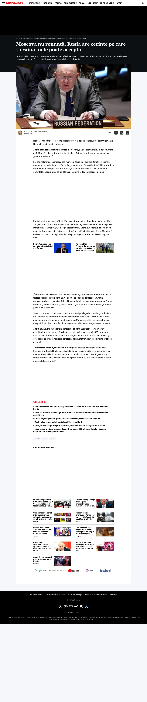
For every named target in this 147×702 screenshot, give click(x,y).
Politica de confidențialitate (96, 595)
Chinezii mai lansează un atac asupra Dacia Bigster (42, 559)
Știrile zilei (34, 3)
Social (82, 3)
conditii (37, 439)
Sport (119, 3)
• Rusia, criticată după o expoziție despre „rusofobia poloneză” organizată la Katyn (69, 425)
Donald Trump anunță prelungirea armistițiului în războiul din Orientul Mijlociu (85, 503)
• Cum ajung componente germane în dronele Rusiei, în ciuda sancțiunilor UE (66, 418)
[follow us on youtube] (73, 570)
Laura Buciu (28, 134)
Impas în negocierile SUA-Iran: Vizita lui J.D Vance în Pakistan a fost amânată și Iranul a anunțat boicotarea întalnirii (43, 503)
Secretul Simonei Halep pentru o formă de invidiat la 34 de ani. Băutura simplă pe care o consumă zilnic (85, 546)
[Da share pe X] (121, 133)
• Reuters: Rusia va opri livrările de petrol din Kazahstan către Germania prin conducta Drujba (70, 408)
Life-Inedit (93, 3)
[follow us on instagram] (90, 570)
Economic (47, 3)
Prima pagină (20, 38)
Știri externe (70, 3)
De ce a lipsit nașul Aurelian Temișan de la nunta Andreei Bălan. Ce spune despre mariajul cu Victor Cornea (42, 531)
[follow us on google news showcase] (57, 570)
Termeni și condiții (75, 595)
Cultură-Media (107, 3)
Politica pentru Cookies (56, 595)
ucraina (52, 439)
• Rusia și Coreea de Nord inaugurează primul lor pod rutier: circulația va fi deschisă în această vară (70, 413)
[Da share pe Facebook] (116, 133)
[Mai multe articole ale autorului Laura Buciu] (20, 132)
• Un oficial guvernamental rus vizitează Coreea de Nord (57, 422)
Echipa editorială (36, 595)
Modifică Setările (73, 600)
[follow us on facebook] (106, 570)
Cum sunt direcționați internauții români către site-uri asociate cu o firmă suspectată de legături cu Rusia (42, 516)
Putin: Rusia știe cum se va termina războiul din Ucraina (43, 246)
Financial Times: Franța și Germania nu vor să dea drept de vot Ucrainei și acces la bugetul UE (85, 247)
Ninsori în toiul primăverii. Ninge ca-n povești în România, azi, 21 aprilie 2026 (85, 516)
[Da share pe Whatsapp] (127, 133)
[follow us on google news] (41, 570)
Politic (58, 3)
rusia (45, 439)
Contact (113, 595)
